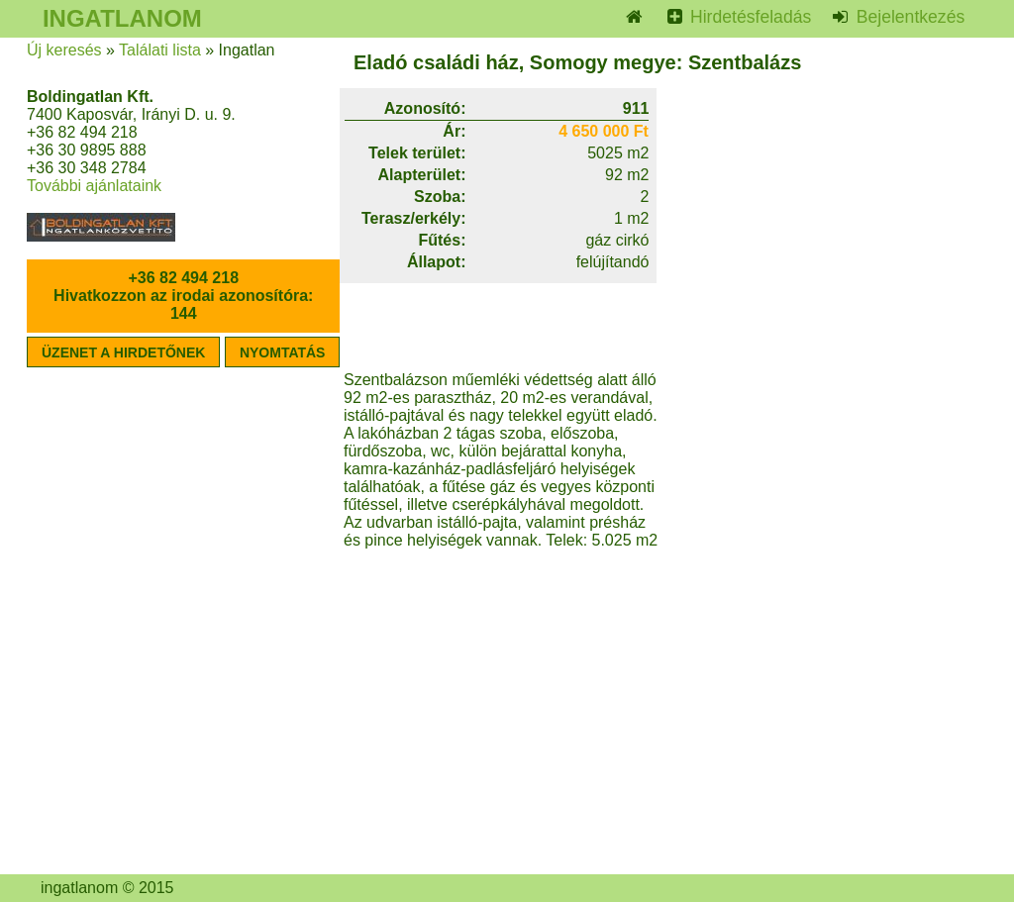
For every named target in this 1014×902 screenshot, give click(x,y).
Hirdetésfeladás (748, 17)
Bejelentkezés (908, 17)
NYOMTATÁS (283, 352)
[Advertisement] (818, 495)
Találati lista (160, 50)
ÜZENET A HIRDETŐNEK (123, 352)
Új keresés (64, 50)
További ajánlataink (94, 185)
